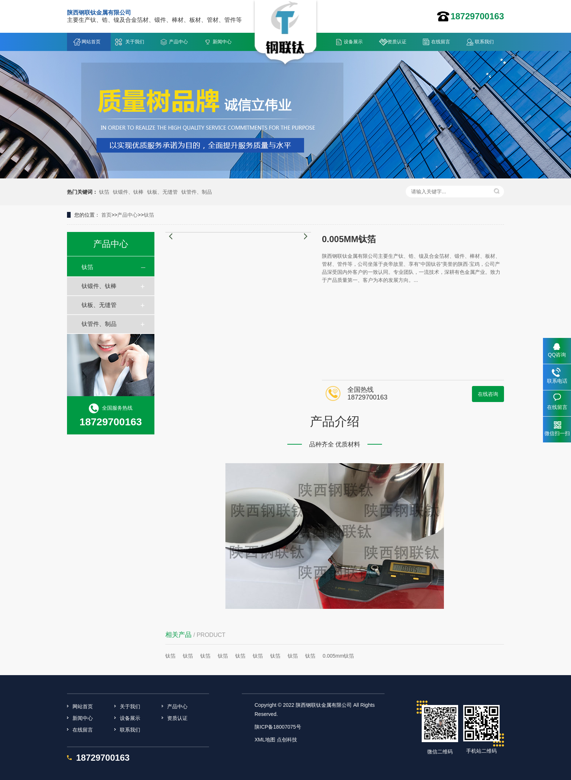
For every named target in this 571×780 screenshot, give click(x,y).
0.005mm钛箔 (338, 656)
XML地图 (265, 739)
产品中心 (178, 41)
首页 (106, 215)
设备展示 (353, 41)
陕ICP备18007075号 (278, 727)
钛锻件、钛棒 (128, 192)
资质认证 (396, 41)
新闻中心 (222, 41)
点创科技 (287, 739)
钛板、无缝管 (162, 192)
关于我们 (134, 41)
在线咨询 (488, 394)
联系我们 (484, 41)
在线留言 (440, 41)
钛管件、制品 (196, 192)
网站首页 (91, 41)
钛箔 (104, 192)
